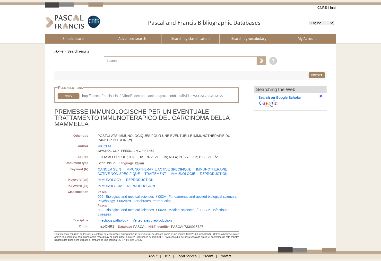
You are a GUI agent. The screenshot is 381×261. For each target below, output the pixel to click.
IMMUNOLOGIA (110, 186)
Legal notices (187, 256)
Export (316, 75)
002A (162, 196)
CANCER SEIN (109, 169)
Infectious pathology (113, 220)
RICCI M (104, 146)
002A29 (125, 201)
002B (162, 210)
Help (167, 256)
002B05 (204, 210)
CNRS (322, 7)
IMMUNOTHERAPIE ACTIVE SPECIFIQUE (158, 169)
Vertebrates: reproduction (152, 201)
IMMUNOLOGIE (183, 174)
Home (58, 51)
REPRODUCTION (214, 174)
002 (100, 196)
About (152, 256)
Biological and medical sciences (130, 196)
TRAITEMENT (155, 174)
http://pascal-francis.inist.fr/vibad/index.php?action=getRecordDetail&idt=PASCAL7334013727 (153, 96)
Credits (208, 256)
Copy (68, 96)
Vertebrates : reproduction (152, 220)
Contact (225, 256)
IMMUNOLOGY (109, 180)
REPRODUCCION (141, 186)
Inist (333, 7)
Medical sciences (182, 210)
